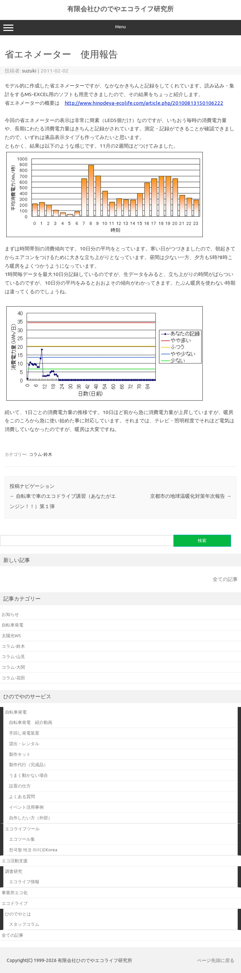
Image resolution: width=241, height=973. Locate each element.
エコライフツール (22, 828)
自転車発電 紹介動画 (30, 722)
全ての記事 (225, 579)
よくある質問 (22, 796)
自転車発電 (16, 712)
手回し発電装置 (24, 733)
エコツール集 (22, 839)
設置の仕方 (20, 785)
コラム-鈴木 (40, 454)
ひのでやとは (18, 913)
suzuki (29, 70)
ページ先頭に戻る (215, 960)
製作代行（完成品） (28, 764)
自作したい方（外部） (30, 817)
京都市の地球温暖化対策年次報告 (190, 496)
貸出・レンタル (24, 743)
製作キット (20, 754)
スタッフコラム (24, 924)
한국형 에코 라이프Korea (33, 849)
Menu (120, 27)
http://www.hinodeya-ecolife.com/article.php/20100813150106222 (144, 103)
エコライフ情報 (24, 881)
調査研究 (13, 871)
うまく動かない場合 (28, 775)
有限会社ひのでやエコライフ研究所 (120, 8)
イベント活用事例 (26, 807)
